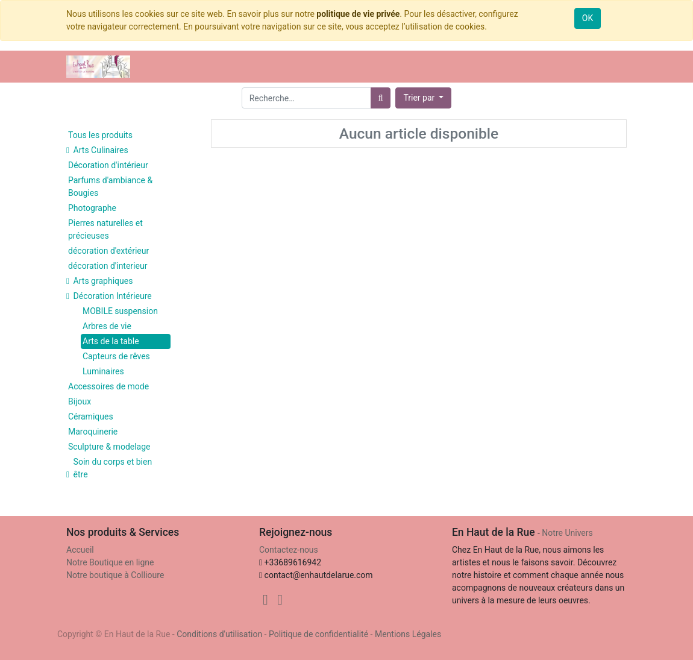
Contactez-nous (288, 550)
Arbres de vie (107, 326)
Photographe (92, 208)
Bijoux (79, 401)
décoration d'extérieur (108, 251)
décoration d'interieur (107, 266)
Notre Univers (567, 533)
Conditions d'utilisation (219, 634)
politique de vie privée (358, 14)
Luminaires (103, 371)
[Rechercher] (381, 97)
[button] (423, 97)
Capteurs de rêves (116, 356)
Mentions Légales (408, 634)
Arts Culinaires (101, 150)
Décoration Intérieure (113, 296)
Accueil (80, 550)
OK (587, 18)
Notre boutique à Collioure (115, 575)
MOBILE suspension (120, 311)
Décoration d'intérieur (108, 165)
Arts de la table (111, 341)
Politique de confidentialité (318, 634)
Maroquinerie (93, 431)
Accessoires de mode (108, 386)
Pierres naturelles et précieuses (105, 229)
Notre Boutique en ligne (110, 562)
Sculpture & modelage (109, 446)
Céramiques (90, 416)
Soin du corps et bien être (113, 468)
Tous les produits (100, 135)
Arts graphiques (103, 281)
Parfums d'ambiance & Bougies (110, 186)
